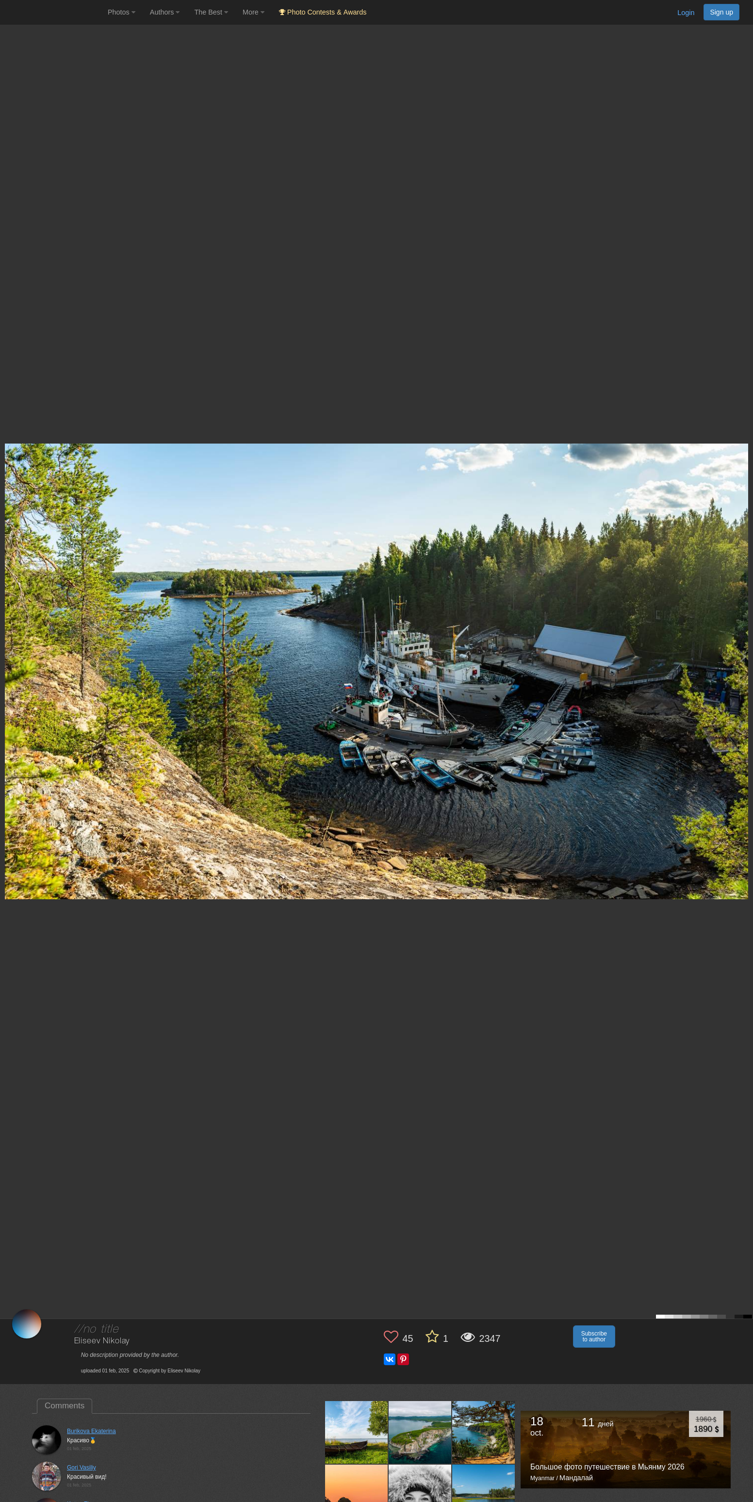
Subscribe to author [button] (594, 1336)
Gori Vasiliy (81, 1467)
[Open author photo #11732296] (420, 1495)
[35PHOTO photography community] (52, 12)
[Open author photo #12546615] (356, 1432)
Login (685, 12)
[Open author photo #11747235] (483, 1432)
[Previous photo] (9, 656)
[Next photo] (743, 656)
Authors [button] (165, 12)
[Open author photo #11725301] (483, 1495)
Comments (64, 1405)
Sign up (721, 12)
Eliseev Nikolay (102, 1341)
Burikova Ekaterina (91, 1431)
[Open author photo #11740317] (356, 1495)
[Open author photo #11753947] (420, 1432)
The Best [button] (211, 12)
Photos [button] (121, 12)
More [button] (253, 12)
